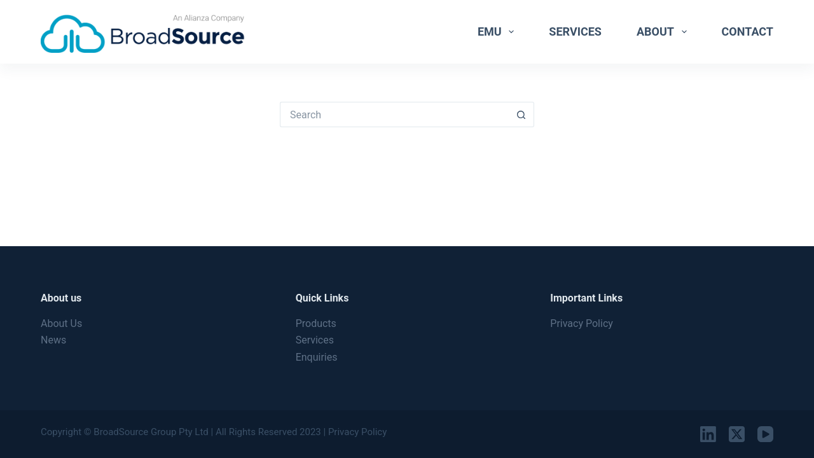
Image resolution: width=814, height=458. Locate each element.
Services (575, 31)
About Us (61, 323)
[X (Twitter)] (737, 434)
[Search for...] (394, 114)
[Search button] (521, 114)
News (53, 340)
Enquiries (317, 357)
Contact (747, 31)
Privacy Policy (581, 323)
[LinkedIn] (708, 434)
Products (316, 323)
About (664, 31)
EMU (498, 31)
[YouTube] (765, 434)
